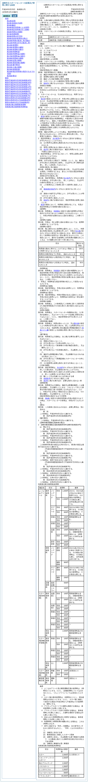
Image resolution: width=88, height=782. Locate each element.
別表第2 (57, 271)
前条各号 (47, 378)
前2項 (43, 99)
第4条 (47, 398)
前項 (42, 116)
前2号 (46, 149)
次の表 (77, 231)
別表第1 (57, 211)
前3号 (46, 381)
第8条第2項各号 (50, 189)
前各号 (46, 83)
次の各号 (56, 138)
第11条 (76, 323)
